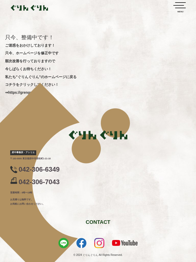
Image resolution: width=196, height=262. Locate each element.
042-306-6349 (39, 169)
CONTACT (98, 222)
